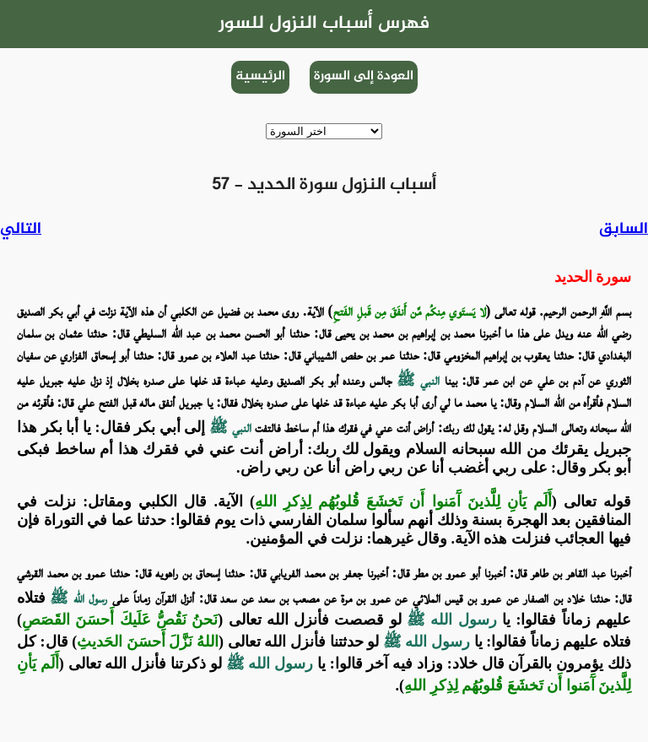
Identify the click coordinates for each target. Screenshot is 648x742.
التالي (20, 229)
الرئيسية (260, 76)
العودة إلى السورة (363, 76)
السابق (623, 229)
